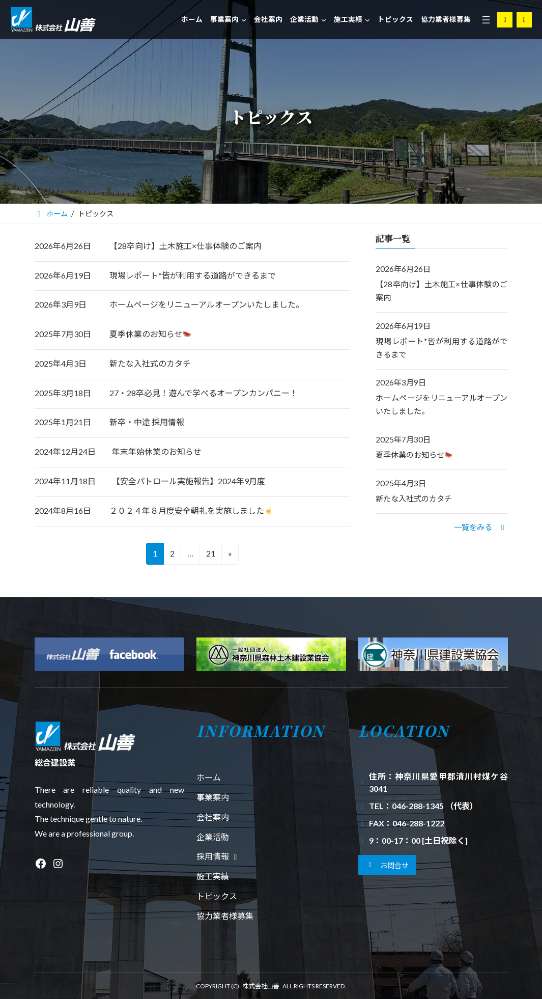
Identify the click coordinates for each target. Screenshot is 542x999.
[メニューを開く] (486, 20)
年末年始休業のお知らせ (157, 451)
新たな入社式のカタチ (150, 363)
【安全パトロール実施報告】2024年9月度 (188, 481)
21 (210, 555)
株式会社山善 (261, 986)
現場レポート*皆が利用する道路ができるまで (192, 275)
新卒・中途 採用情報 (146, 422)
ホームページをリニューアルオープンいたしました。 (206, 304)
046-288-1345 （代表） (435, 806)
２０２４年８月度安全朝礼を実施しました (191, 510)
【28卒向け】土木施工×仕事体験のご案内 (185, 246)
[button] (480, 526)
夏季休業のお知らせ (150, 334)
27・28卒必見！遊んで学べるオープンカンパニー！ (203, 393)
